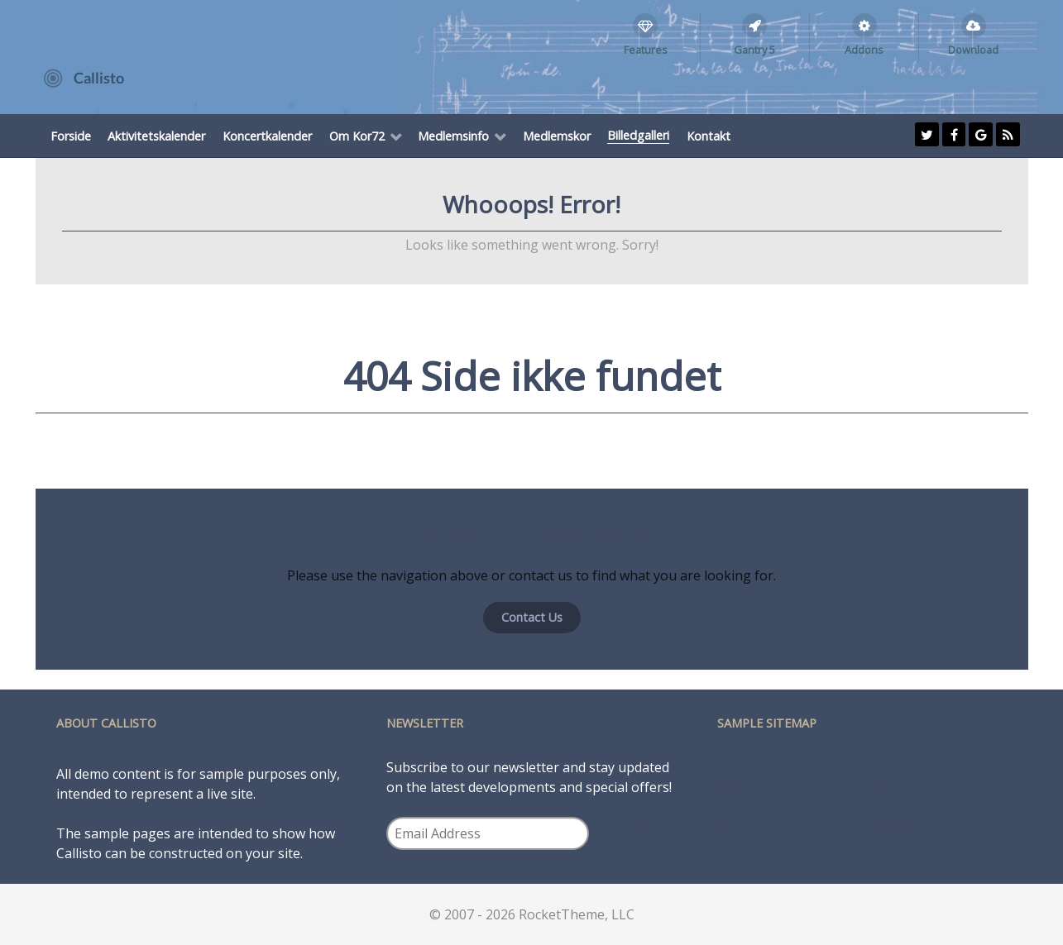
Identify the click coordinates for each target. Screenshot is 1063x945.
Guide (880, 807)
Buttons (887, 767)
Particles (743, 827)
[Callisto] (84, 77)
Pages (881, 787)
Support (887, 827)
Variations (749, 847)
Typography (755, 807)
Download (893, 847)
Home (735, 767)
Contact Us (532, 617)
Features (744, 787)
